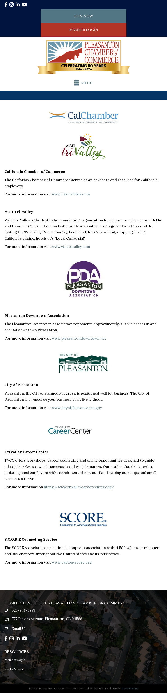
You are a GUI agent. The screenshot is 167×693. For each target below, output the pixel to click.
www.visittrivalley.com (71, 246)
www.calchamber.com (71, 194)
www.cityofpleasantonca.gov (77, 407)
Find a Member (15, 669)
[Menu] (83, 83)
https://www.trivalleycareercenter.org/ (79, 487)
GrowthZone (130, 688)
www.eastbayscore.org (72, 562)
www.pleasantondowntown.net (79, 338)
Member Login (15, 660)
